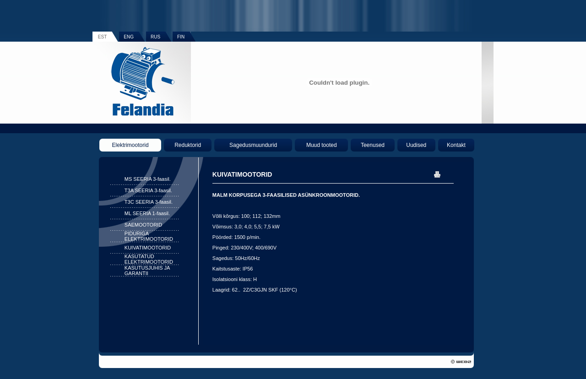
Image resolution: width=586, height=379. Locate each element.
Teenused (373, 145)
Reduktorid (187, 145)
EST (102, 36)
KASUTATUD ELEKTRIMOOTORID (149, 259)
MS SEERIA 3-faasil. (148, 179)
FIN (180, 36)
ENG (129, 36)
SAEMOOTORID (143, 224)
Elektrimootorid (130, 145)
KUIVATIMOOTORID (148, 247)
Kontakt (456, 145)
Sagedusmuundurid (253, 145)
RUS (155, 36)
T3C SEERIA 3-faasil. (149, 202)
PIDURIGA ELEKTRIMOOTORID (149, 236)
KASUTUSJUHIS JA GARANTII (147, 270)
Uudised (416, 145)
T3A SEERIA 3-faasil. (148, 190)
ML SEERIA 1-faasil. (147, 213)
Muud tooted (321, 145)
